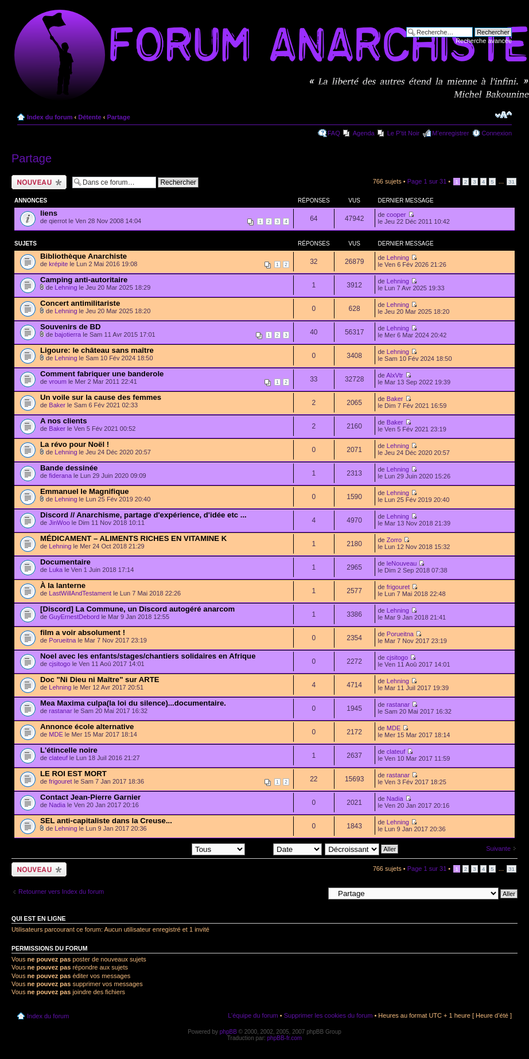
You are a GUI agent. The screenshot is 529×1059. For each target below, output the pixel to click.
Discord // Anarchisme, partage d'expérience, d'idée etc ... (143, 515)
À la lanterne (62, 585)
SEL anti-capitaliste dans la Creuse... (106, 820)
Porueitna (62, 640)
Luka (56, 569)
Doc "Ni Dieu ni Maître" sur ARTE (100, 679)
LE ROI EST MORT (73, 773)
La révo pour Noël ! (74, 444)
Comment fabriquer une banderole (102, 373)
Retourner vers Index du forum (61, 891)
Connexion (496, 133)
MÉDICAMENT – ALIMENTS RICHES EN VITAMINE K (133, 538)
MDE (56, 734)
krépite (58, 263)
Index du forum (49, 117)
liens (48, 213)
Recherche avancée (484, 40)
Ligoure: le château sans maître (97, 350)
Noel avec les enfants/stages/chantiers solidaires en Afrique (148, 656)
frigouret (398, 586)
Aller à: (314, 893)
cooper (396, 214)
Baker (57, 405)
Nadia (57, 804)
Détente (89, 117)
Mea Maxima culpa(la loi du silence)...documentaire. (133, 703)
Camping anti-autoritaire (83, 279)
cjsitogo (59, 663)
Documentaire (65, 562)
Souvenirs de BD (70, 326)
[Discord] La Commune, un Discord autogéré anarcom (137, 609)
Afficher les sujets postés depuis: (171, 848)
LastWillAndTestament (80, 593)
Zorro (394, 539)
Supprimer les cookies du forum (328, 1015)
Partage (118, 117)
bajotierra (68, 334)
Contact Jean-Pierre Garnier (90, 797)
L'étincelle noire (69, 750)
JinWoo (59, 522)
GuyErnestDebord (74, 616)
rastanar (60, 710)
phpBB (228, 1032)
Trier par (285, 848)
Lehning (398, 257)
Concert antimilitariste (80, 303)
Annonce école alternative (87, 726)
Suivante (498, 848)
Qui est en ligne (38, 918)
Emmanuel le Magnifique (84, 491)
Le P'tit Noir (403, 133)
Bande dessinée (69, 468)
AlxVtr (394, 375)
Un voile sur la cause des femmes (100, 397)
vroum (58, 381)
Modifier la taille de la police (503, 115)
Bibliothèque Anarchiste (83, 256)
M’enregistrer (450, 133)
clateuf (58, 757)
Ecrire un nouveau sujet (39, 182)
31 (511, 181)
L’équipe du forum (253, 1015)
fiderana (60, 475)
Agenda (364, 133)
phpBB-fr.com (284, 1038)
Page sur (427, 181)
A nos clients (63, 420)
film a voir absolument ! (82, 632)
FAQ (334, 133)
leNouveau (402, 563)
